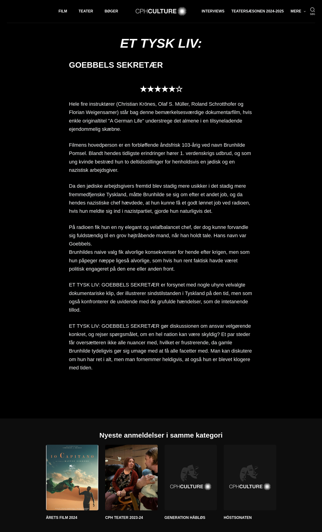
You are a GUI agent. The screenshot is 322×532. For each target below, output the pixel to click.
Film (62, 11)
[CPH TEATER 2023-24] (131, 477)
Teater (86, 11)
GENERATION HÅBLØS (185, 518)
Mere (299, 11)
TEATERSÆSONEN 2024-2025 (257, 11)
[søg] (312, 11)
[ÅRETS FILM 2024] (72, 477)
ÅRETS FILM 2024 (61, 518)
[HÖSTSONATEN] (250, 477)
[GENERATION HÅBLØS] (191, 477)
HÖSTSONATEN (238, 518)
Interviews (213, 11)
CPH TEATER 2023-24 (124, 518)
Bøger (111, 11)
